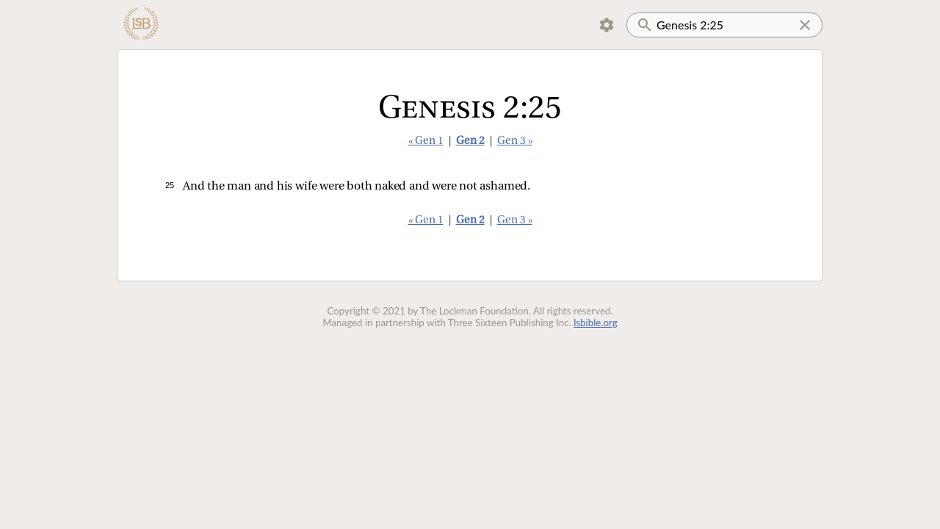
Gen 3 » (514, 141)
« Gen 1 (426, 141)
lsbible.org (596, 322)
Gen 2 (470, 141)
